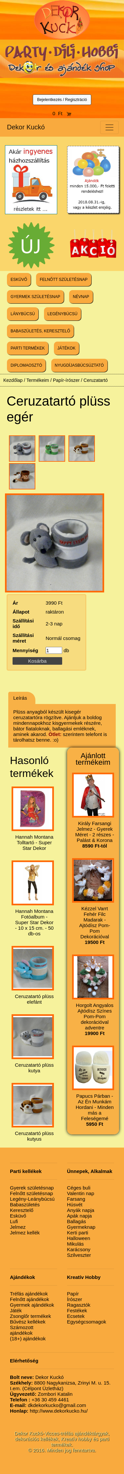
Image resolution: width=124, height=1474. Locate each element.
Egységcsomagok (86, 1321)
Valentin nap (80, 1193)
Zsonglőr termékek (30, 1316)
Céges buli (79, 1187)
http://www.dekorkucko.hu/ (49, 1411)
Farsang (76, 1199)
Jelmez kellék (25, 1232)
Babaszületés (25, 1204)
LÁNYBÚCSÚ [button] (23, 314)
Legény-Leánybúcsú (32, 1199)
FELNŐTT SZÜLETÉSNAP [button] (63, 279)
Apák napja (79, 1216)
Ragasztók (79, 1305)
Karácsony (79, 1249)
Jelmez (18, 1227)
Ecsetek (76, 1316)
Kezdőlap (12, 380)
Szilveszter (79, 1255)
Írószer (74, 1299)
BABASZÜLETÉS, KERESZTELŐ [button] (40, 331)
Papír (73, 1293)
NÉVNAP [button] (81, 296)
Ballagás (76, 1221)
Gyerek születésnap (32, 1187)
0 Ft (62, 113)
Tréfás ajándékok (29, 1293)
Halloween (78, 1238)
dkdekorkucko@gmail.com (48, 1405)
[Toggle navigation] (109, 127)
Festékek (77, 1310)
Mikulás (75, 1244)
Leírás (20, 698)
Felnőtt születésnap (31, 1193)
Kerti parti (77, 1232)
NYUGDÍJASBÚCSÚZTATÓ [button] (79, 365)
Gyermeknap (81, 1227)
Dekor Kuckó (26, 127)
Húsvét (75, 1204)
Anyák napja (81, 1210)
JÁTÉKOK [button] (67, 348)
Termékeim (37, 380)
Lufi (14, 1221)
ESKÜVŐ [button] (19, 279)
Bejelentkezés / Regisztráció (62, 99)
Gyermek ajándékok (32, 1305)
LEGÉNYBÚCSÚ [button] (63, 314)
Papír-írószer (66, 380)
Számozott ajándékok (21, 1330)
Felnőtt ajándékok (29, 1299)
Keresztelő (21, 1210)
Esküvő (18, 1216)
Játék (16, 1310)
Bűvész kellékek (28, 1321)
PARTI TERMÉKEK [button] (28, 348)
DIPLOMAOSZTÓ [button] (26, 365)
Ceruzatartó (96, 380)
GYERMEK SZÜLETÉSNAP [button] (35, 296)
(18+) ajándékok (28, 1338)
